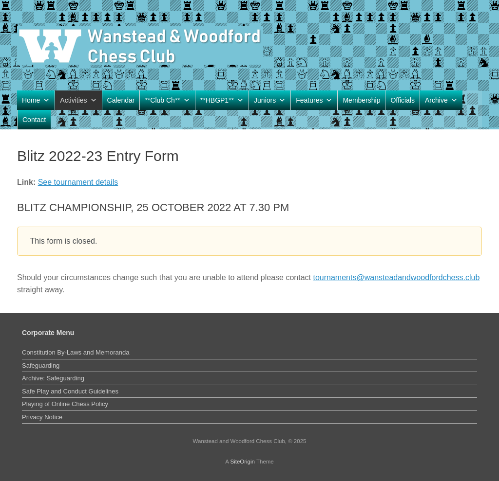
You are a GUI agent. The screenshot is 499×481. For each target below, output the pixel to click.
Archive (441, 100)
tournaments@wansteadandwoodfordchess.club (396, 277)
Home (36, 100)
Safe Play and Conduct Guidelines (70, 391)
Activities (78, 100)
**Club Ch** (167, 100)
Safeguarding (40, 365)
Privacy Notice (42, 417)
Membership (361, 100)
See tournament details (78, 182)
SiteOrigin (242, 461)
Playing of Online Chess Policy (65, 404)
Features (314, 100)
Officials (402, 100)
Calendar (121, 100)
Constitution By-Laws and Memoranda (75, 352)
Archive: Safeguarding (53, 378)
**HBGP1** (222, 100)
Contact (34, 120)
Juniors (270, 100)
